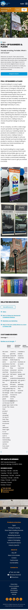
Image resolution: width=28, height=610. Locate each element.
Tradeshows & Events (14, 538)
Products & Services (14, 522)
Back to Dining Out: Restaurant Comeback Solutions (11, 316)
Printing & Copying (14, 528)
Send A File (24, 10)
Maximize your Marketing (10, 321)
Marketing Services (14, 535)
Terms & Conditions (14, 586)
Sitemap (14, 594)
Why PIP (14, 553)
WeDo (4, 312)
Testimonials (14, 560)
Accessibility (14, 588)
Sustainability (14, 563)
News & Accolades (14, 555)
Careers (14, 558)
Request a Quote (18, 10)
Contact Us (14, 567)
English (22, 3)
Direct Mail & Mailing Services (14, 530)
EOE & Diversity (14, 590)
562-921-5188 (4, 10)
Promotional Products (14, 543)
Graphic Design (14, 533)
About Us (14, 550)
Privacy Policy (14, 584)
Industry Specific (14, 545)
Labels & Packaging (14, 540)
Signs (4, 42)
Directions (5, 492)
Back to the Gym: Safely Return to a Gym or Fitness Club (14, 325)
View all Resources (8, 307)
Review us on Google (7, 341)
